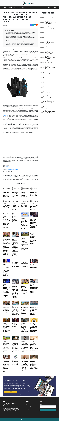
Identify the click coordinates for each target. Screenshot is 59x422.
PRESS (18, 7)
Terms (27, 405)
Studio (4, 108)
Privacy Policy (29, 407)
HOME (5, 7)
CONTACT (24, 7)
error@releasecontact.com (8, 176)
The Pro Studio (6, 115)
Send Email (7, 166)
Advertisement (29, 409)
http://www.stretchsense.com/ (13, 169)
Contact (27, 411)
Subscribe (48, 411)
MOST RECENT (11, 7)
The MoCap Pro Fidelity (8, 123)
